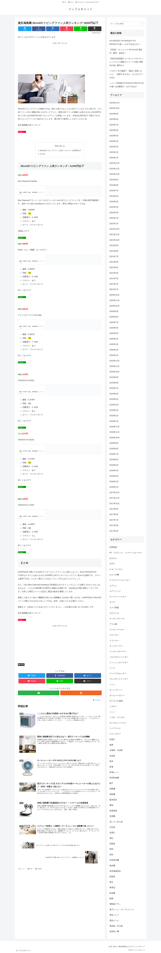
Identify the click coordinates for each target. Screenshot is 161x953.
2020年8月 (113, 317)
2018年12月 (114, 427)
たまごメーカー (116, 569)
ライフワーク (115, 728)
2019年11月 (114, 366)
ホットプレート (116, 690)
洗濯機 (112, 816)
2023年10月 (114, 108)
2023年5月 (113, 136)
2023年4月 (113, 141)
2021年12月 (114, 229)
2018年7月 (113, 454)
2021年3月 (113, 278)
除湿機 (112, 893)
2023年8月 (113, 119)
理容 (111, 855)
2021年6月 (113, 262)
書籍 (111, 805)
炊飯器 (112, 844)
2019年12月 (114, 361)
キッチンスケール (117, 619)
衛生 (111, 882)
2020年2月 (113, 350)
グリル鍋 (113, 624)
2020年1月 (113, 355)
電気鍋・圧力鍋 (116, 926)
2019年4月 (113, 405)
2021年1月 (113, 289)
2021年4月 (113, 273)
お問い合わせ (111, 946)
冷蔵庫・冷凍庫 (116, 750)
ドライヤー (114, 641)
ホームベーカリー (117, 695)
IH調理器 (113, 547)
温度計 (112, 833)
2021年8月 (113, 251)
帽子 (111, 783)
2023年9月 (113, 114)
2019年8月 (113, 383)
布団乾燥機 (114, 778)
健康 (111, 745)
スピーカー (114, 635)
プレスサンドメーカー (118, 679)
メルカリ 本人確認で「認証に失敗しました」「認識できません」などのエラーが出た (126, 74)
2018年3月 (113, 476)
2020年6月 (113, 328)
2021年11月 (114, 234)
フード (112, 668)
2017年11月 (114, 498)
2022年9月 (113, 180)
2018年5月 (113, 465)
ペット (112, 684)
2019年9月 (113, 377)
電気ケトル (114, 920)
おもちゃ (113, 558)
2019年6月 (113, 394)
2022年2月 (113, 218)
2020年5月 (113, 333)
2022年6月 (113, 196)
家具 (111, 761)
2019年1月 (113, 421)
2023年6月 (113, 130)
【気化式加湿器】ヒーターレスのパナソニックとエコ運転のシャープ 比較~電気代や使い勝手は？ (126, 62)
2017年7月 (113, 520)
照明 (111, 849)
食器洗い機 (114, 931)
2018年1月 (113, 487)
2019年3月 (113, 410)
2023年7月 (113, 125)
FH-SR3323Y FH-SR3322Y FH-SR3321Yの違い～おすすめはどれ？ (124, 42)
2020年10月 (114, 306)
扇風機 (21, 664)
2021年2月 (113, 284)
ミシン (112, 712)
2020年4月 (113, 339)
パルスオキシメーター (118, 657)
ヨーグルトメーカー (117, 723)
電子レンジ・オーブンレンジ (121, 909)
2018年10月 (114, 438)
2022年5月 (113, 202)
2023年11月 (114, 103)
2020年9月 (113, 311)
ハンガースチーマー (117, 651)
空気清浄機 (114, 860)
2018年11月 (114, 432)
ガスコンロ (114, 613)
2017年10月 (114, 503)
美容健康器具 (115, 871)
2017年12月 (114, 492)
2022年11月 (114, 169)
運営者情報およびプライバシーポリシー (131, 946)
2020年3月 (113, 344)
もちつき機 (114, 575)
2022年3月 (113, 213)
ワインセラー (115, 734)
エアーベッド (115, 591)
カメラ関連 (114, 608)
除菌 (111, 898)
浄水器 (112, 827)
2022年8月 (113, 185)
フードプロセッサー (117, 673)
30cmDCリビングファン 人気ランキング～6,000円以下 (60, 151)
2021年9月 (113, 245)
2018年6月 (113, 459)
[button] (142, 24)
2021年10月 (114, 240)
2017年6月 (113, 525)
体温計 (112, 739)
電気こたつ (114, 915)
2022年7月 (113, 191)
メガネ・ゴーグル (117, 717)
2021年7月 (113, 256)
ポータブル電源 (116, 701)
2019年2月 (113, 416)
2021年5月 (113, 267)
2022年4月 (113, 207)
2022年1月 (113, 224)
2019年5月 (113, 399)
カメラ (112, 602)
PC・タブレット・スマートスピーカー (125, 553)
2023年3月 (113, 147)
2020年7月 (113, 322)
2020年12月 (114, 295)
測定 (111, 838)
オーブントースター (117, 597)
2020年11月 (114, 300)
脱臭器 (112, 876)
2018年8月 (113, 449)
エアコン (113, 586)
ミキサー (113, 706)
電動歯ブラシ (115, 904)
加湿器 (112, 756)
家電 (111, 767)
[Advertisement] (60, 59)
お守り (112, 564)
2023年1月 (113, 158)
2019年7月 (113, 388)
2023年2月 (113, 152)
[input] (126, 23)
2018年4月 (113, 470)
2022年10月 (114, 174)
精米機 (112, 866)
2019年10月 (114, 372)
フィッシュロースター (118, 662)
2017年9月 (113, 509)
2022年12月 (114, 163)
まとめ (42, 154)
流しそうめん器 (116, 822)
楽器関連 (113, 811)
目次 (57, 146)
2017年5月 (113, 531)
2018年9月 (113, 443)
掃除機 (112, 794)
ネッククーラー (116, 646)
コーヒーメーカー (117, 630)
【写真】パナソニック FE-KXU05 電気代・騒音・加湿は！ (125, 51)
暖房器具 (113, 800)
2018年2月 (113, 481)
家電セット (114, 772)
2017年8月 (113, 514)
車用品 (112, 887)
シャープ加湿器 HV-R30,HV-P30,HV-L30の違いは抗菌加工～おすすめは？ (126, 84)
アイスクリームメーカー (119, 580)
